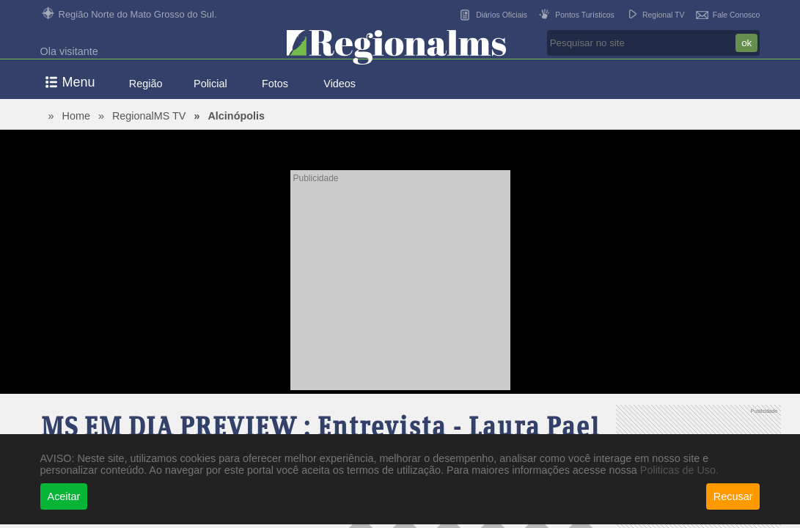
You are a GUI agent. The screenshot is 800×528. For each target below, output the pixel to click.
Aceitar (64, 496)
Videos (339, 83)
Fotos (275, 83)
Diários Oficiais (501, 15)
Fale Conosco (736, 15)
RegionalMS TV (149, 116)
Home (76, 116)
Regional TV (663, 15)
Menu (78, 82)
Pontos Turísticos (584, 15)
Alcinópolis (236, 116)
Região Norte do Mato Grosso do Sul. (138, 14)
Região (146, 83)
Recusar (733, 496)
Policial (210, 83)
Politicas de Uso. (679, 470)
